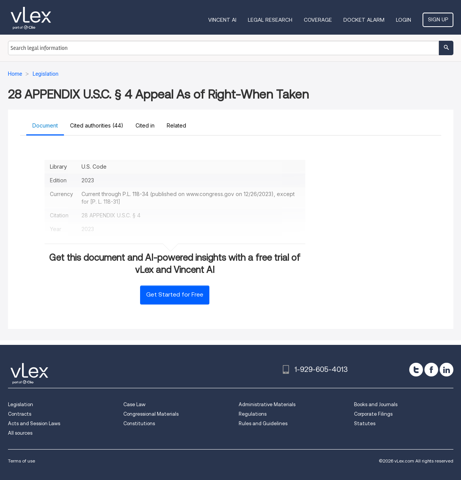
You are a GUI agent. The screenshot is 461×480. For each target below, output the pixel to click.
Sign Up (438, 19)
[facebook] (431, 369)
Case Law (134, 404)
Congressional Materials (151, 414)
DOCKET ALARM (363, 20)
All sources (20, 433)
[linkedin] (446, 369)
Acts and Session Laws (34, 423)
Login (403, 20)
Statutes (364, 423)
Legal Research (270, 20)
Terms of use (21, 460)
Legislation (20, 404)
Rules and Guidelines (263, 423)
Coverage (318, 20)
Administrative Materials (267, 404)
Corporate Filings (373, 414)
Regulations (252, 414)
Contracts (19, 414)
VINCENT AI (222, 20)
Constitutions (139, 423)
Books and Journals (375, 404)
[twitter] (416, 369)
